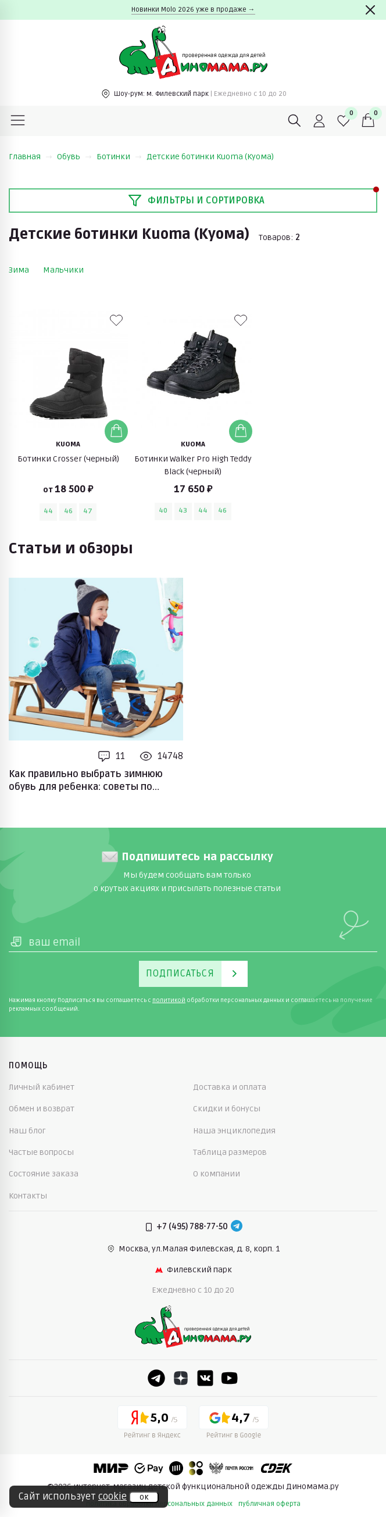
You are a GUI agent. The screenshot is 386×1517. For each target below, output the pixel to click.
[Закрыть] (370, 10)
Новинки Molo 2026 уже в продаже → (193, 9)
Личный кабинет (41, 1087)
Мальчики (63, 270)
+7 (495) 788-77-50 (192, 1227)
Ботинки (119, 157)
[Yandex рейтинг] (152, 1424)
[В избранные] (116, 320)
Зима (19, 270)
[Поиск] (294, 121)
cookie (112, 1496)
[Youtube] (229, 1378)
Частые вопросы (41, 1152)
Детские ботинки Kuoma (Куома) (210, 157)
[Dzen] (180, 1378)
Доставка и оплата (229, 1087)
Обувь (74, 157)
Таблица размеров (230, 1152)
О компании (216, 1174)
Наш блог (27, 1131)
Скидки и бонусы (226, 1109)
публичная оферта (269, 1504)
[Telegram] (236, 1227)
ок (144, 1497)
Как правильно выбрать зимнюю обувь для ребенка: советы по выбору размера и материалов (86, 781)
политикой (168, 1000)
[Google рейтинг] (234, 1424)
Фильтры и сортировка (196, 200)
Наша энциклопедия (234, 1131)
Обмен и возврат (41, 1109)
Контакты (28, 1196)
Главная (30, 157)
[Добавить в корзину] (116, 431)
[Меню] (18, 121)
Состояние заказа (43, 1174)
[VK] (205, 1378)
